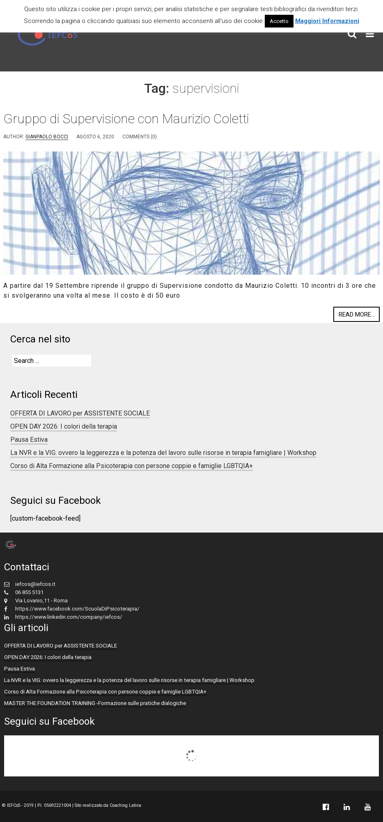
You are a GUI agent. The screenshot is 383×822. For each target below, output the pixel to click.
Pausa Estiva (29, 439)
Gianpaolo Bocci (46, 137)
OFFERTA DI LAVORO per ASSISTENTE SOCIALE (80, 413)
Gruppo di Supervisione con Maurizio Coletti (126, 118)
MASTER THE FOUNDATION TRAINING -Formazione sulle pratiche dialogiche (95, 703)
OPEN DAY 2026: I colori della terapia (63, 426)
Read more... (357, 314)
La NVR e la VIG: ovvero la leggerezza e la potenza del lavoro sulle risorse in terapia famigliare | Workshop (163, 453)
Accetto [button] (279, 21)
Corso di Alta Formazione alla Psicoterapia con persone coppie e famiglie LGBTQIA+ (131, 466)
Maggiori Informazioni (327, 21)
